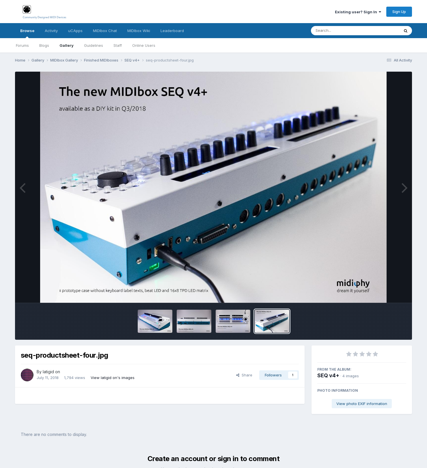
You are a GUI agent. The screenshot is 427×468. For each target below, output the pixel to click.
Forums (22, 45)
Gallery (66, 45)
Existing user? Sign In (358, 12)
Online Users (143, 45)
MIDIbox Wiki (138, 30)
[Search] (339, 30)
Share (244, 375)
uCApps (75, 30)
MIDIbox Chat (105, 30)
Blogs (44, 45)
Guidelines (93, 45)
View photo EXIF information (361, 403)
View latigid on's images (113, 377)
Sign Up (399, 11)
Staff (117, 45)
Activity (51, 30)
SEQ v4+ (328, 375)
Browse (27, 33)
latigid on (51, 371)
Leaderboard (172, 30)
